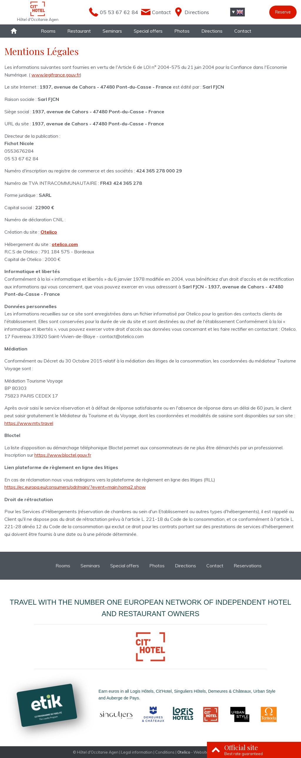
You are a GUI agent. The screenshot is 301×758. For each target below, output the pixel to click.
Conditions (165, 752)
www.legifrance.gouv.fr (55, 75)
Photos (182, 31)
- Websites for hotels (202, 752)
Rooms (48, 31)
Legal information (137, 752)
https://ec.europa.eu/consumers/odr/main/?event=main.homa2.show (75, 487)
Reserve (283, 12)
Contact (242, 31)
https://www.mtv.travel (28, 423)
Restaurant (79, 31)
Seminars (112, 31)
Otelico (49, 232)
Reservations (248, 565)
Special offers (148, 31)
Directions (212, 31)
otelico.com (65, 244)
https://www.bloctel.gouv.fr (62, 455)
